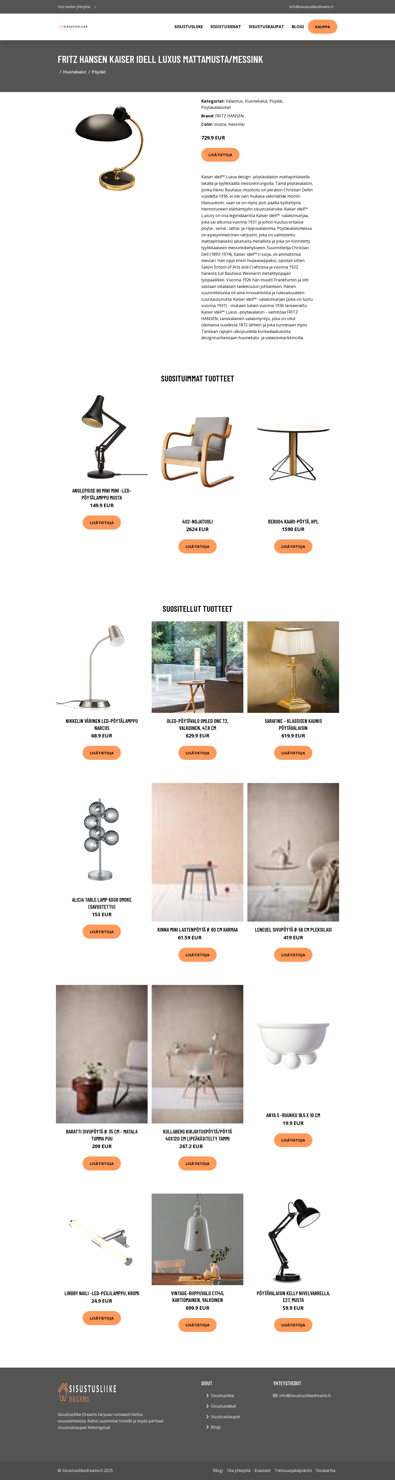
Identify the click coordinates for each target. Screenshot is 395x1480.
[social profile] (95, 7)
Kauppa (322, 26)
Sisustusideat (225, 26)
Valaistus (234, 101)
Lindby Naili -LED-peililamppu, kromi (101, 1293)
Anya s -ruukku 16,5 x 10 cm (293, 1115)
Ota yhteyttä (238, 1470)
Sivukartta (325, 1470)
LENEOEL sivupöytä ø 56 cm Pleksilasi (293, 929)
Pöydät (99, 72)
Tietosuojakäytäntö (293, 1470)
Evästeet (262, 1470)
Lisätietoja (220, 154)
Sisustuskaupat (266, 26)
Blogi (298, 26)
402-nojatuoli (197, 521)
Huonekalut (74, 72)
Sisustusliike (188, 26)
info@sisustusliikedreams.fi (311, 6)
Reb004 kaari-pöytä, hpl (293, 521)
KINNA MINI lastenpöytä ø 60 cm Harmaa (197, 929)
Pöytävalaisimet (216, 107)
